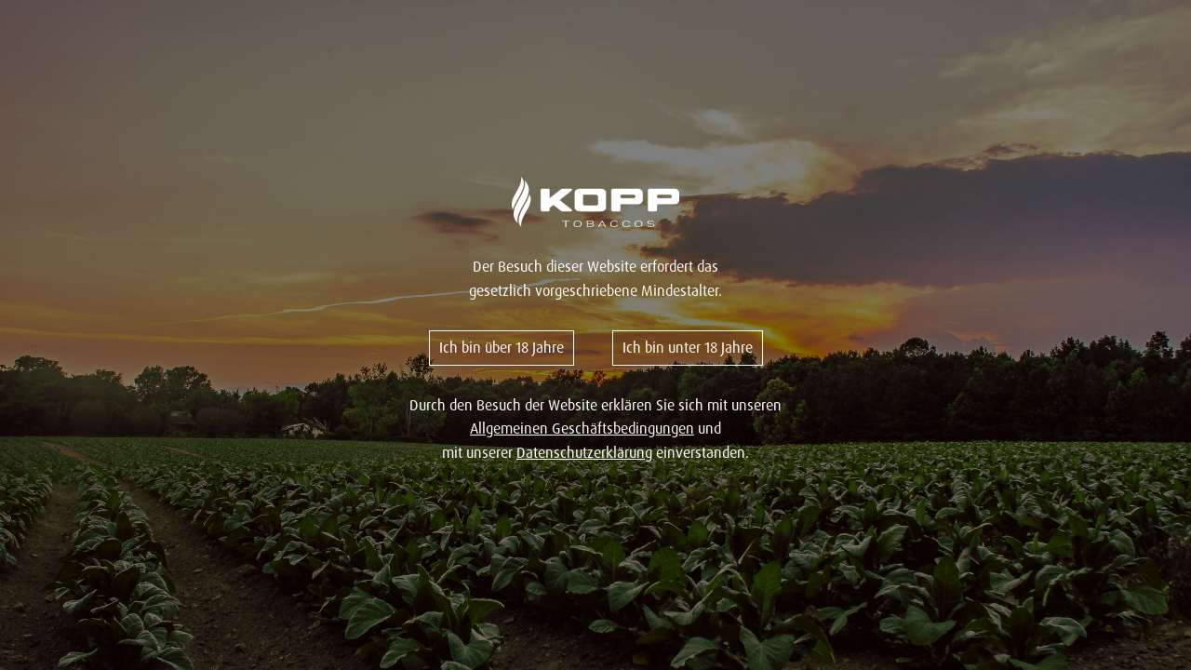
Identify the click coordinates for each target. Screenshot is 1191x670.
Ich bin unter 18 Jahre (687, 347)
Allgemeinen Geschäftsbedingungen (582, 428)
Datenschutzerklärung (584, 452)
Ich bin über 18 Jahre (501, 347)
